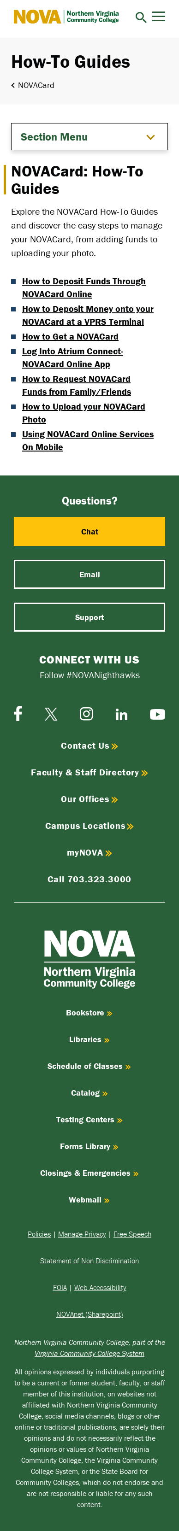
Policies (39, 1233)
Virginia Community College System (89, 1353)
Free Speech (132, 1233)
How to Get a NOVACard (70, 336)
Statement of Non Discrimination (89, 1260)
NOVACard (36, 85)
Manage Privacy (82, 1233)
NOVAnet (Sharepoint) (89, 1314)
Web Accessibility (100, 1287)
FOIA (60, 1287)
